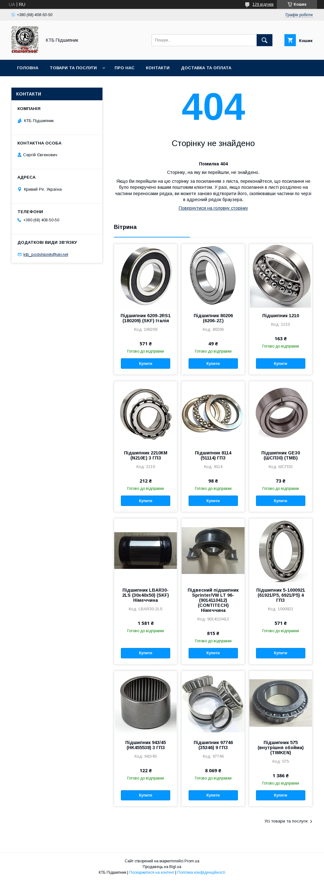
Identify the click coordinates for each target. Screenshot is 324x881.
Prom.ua (191, 861)
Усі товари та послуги (286, 821)
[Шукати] (264, 40)
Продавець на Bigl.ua (162, 867)
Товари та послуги (73, 67)
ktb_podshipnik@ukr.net (45, 254)
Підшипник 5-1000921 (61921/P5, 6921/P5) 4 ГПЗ (280, 595)
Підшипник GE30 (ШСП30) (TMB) (280, 455)
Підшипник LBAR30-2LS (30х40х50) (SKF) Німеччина (145, 595)
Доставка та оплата (206, 67)
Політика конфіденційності (201, 872)
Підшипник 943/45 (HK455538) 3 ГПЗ (145, 745)
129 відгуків (263, 4)
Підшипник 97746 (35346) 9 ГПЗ (213, 745)
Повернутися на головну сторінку (213, 208)
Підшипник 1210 (280, 315)
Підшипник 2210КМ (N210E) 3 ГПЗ (145, 455)
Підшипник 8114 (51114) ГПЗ (213, 455)
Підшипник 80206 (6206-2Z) (213, 318)
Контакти (158, 67)
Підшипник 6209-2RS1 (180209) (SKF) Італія (146, 318)
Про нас (124, 67)
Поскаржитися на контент (151, 872)
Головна (27, 67)
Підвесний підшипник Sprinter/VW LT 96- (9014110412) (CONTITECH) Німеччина (213, 600)
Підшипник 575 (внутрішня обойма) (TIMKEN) (281, 747)
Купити (145, 363)
